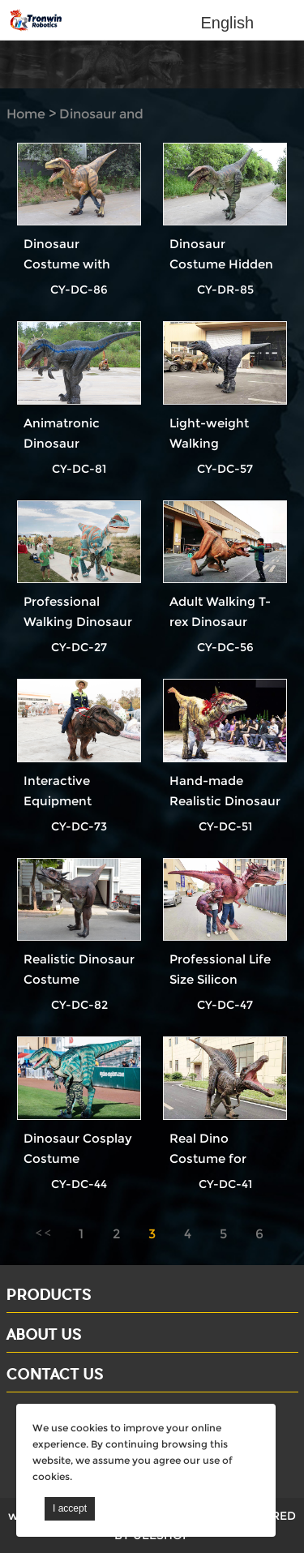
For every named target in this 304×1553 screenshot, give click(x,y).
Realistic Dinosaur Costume (79, 969)
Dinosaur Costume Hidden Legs (221, 264)
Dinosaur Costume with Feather (67, 264)
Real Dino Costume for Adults (207, 1158)
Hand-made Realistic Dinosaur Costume (224, 801)
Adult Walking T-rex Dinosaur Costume (220, 622)
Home (25, 114)
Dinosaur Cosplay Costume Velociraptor (78, 1158)
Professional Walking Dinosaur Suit (78, 622)
